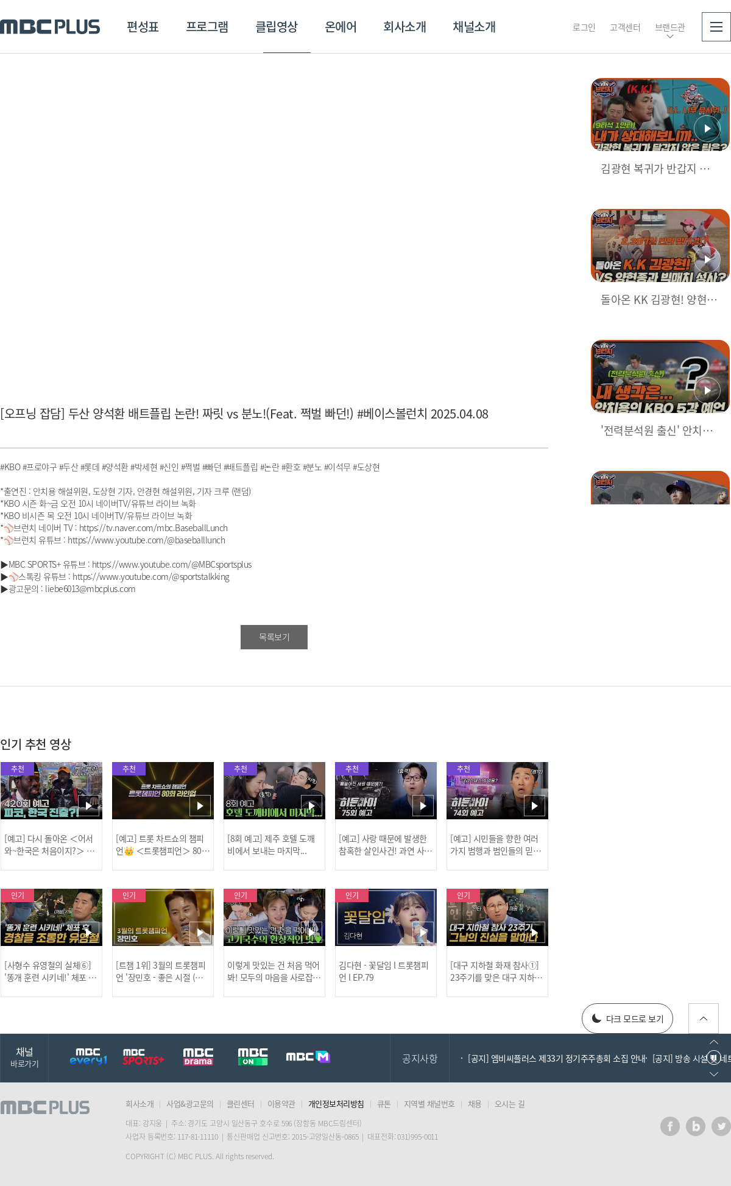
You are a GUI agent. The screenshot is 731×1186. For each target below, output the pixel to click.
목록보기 (274, 636)
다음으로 (714, 1074)
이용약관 (281, 1103)
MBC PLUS (50, 26)
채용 (475, 1103)
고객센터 (625, 27)
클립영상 (276, 26)
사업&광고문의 (190, 1103)
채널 (24, 1056)
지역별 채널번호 (429, 1103)
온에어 (341, 26)
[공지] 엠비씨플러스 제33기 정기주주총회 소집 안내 (557, 1058)
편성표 (143, 26)
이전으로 (714, 1042)
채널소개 (474, 26)
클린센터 (241, 1103)
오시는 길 (510, 1103)
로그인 (584, 27)
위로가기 (703, 1018)
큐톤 (384, 1103)
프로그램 (207, 26)
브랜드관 (670, 27)
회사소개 (404, 26)
